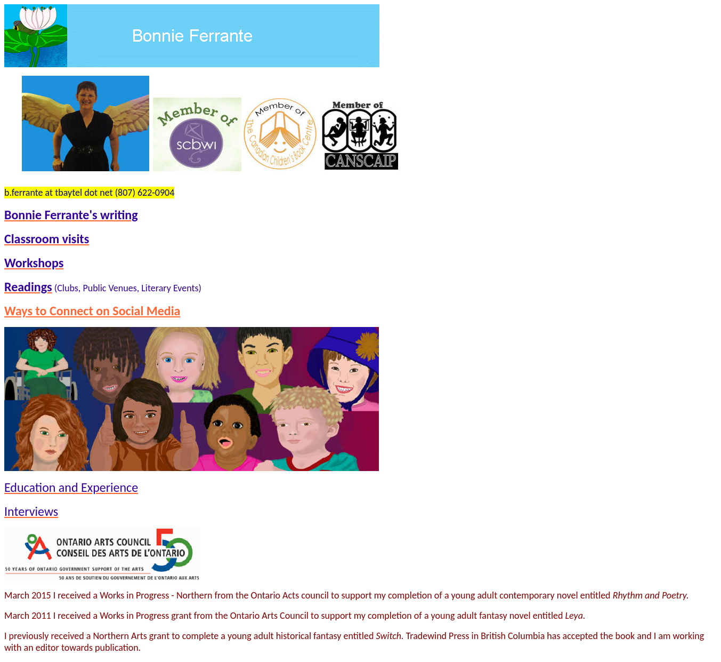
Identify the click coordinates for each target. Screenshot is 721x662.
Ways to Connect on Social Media (92, 310)
